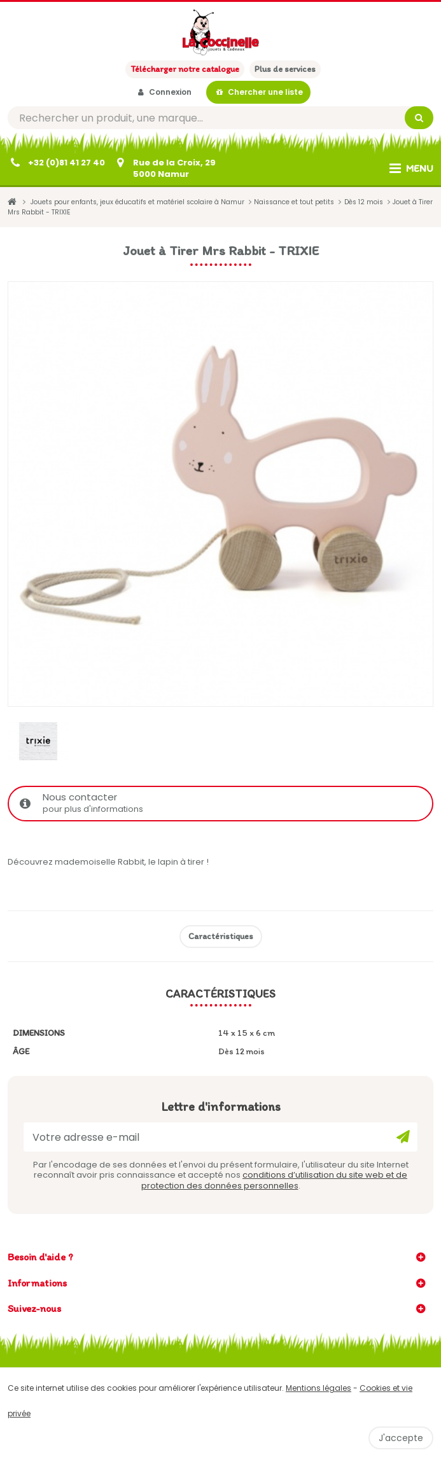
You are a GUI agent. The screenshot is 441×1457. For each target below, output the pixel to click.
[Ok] (403, 1137)
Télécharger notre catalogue (184, 69)
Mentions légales (318, 1388)
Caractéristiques (220, 936)
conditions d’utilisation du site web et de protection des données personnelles (274, 1180)
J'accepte (401, 1438)
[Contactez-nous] (164, 168)
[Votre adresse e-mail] (220, 1137)
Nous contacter (222, 803)
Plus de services (285, 69)
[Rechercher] (220, 117)
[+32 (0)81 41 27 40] (56, 163)
